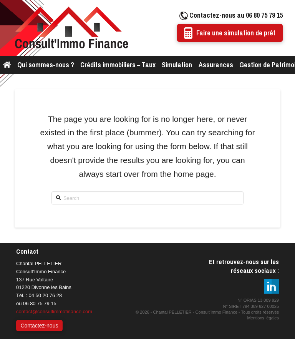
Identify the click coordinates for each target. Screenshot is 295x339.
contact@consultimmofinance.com (54, 311)
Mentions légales (263, 318)
